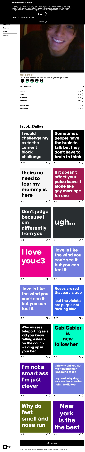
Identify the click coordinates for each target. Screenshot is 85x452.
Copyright (55, 449)
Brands (29, 449)
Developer (40, 449)
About (21, 449)
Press (45, 449)
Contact (50, 449)
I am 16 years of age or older (24, 17)
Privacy (61, 449)
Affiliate (34, 449)
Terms (65, 449)
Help (25, 449)
